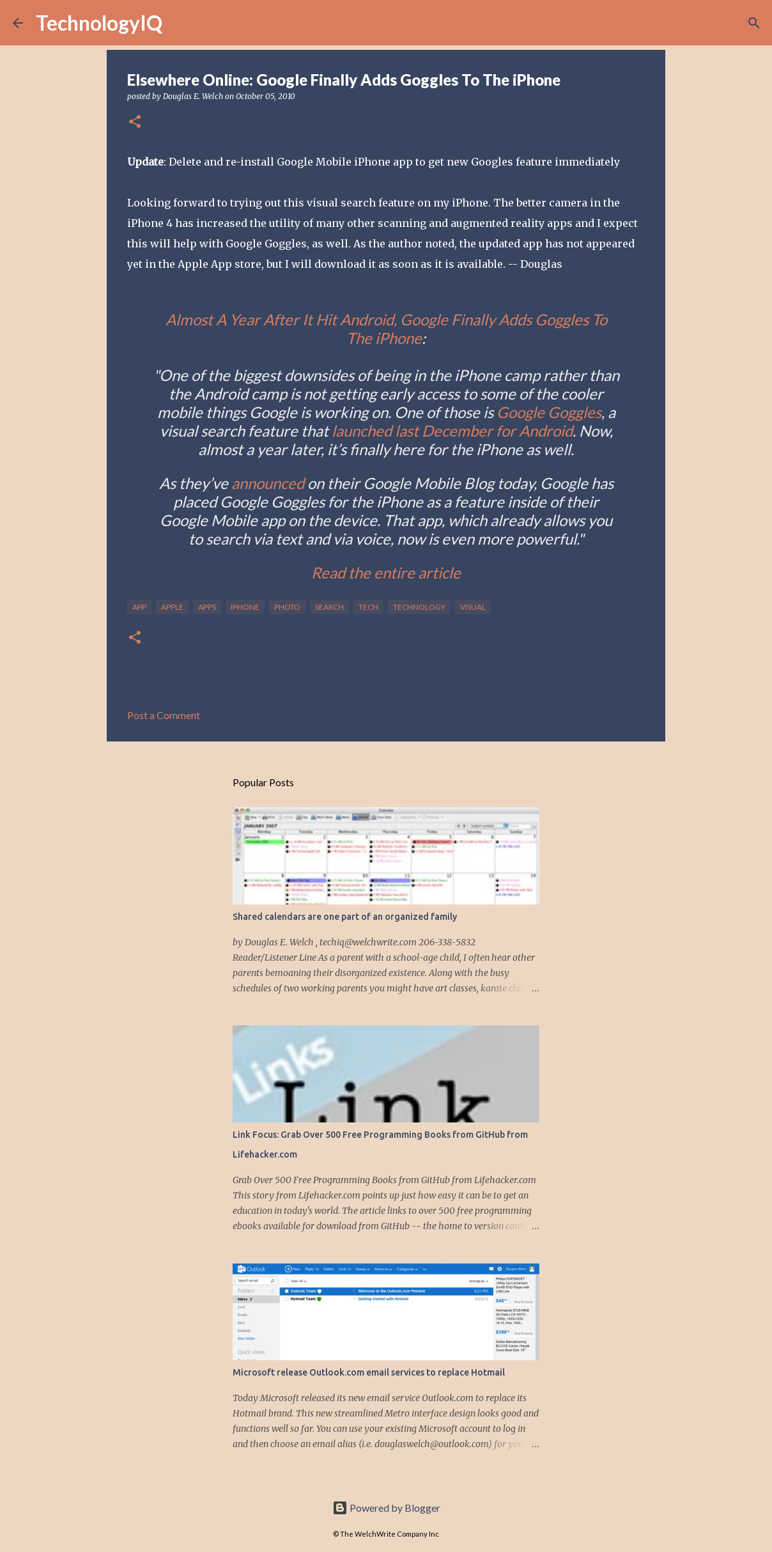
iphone (245, 607)
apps (207, 607)
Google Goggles (549, 412)
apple (172, 607)
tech (368, 607)
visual (473, 607)
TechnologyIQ (99, 22)
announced (267, 483)
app (139, 607)
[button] (135, 122)
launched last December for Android (452, 430)
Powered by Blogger (386, 1508)
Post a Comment (163, 715)
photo (287, 607)
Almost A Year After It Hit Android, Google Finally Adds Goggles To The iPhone (386, 328)
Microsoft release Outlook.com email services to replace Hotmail (369, 1372)
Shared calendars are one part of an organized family (345, 917)
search (329, 607)
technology (419, 607)
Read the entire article (386, 572)
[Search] (180, 23)
